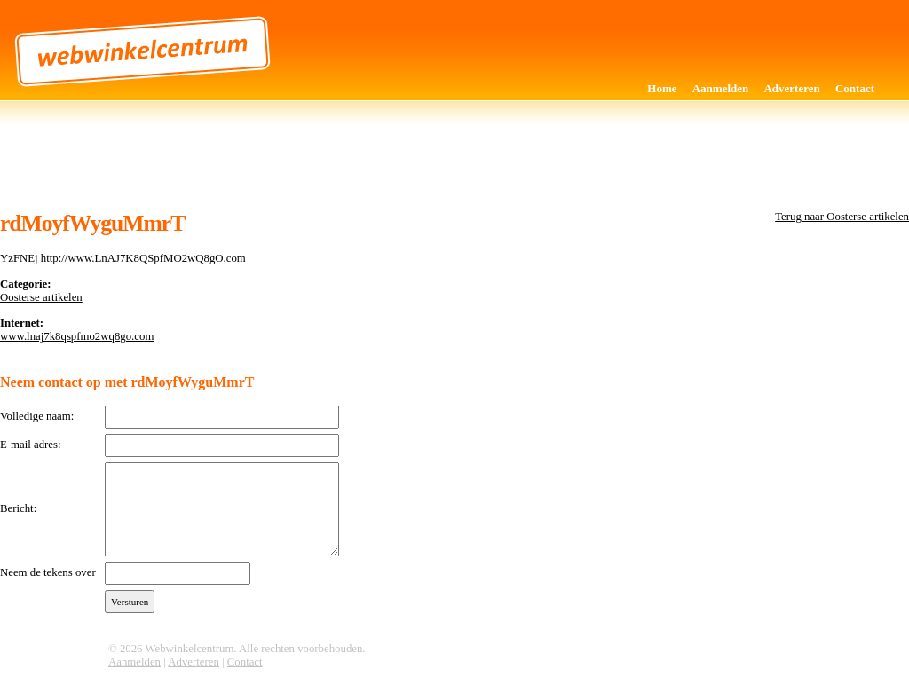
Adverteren (791, 88)
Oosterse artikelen (41, 297)
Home (661, 88)
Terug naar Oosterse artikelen (842, 216)
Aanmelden (720, 88)
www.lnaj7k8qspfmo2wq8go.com (77, 336)
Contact (854, 88)
